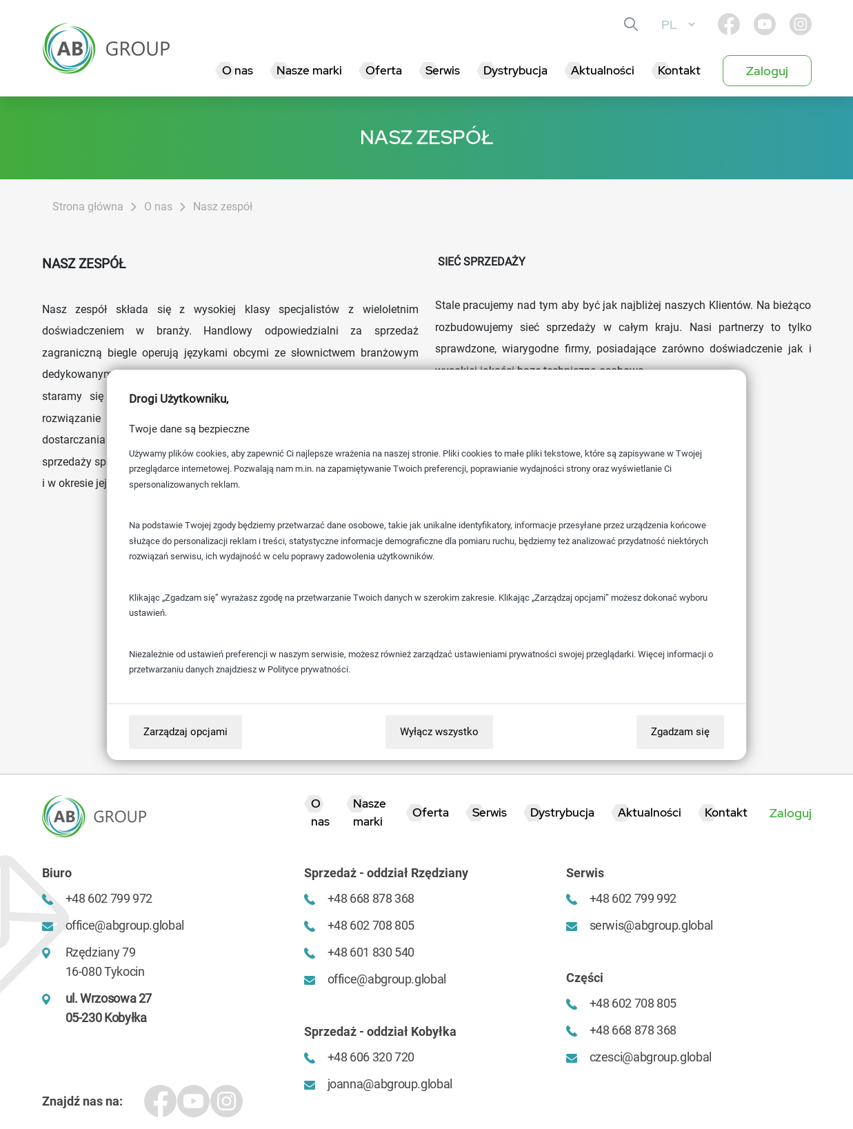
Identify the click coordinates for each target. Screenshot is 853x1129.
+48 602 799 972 (109, 898)
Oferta (383, 70)
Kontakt (679, 70)
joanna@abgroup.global (390, 1084)
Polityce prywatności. (309, 669)
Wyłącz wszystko (439, 732)
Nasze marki (309, 70)
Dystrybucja (515, 70)
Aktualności (602, 70)
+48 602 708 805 (371, 925)
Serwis (442, 70)
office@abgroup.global (125, 925)
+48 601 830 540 (371, 952)
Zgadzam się (680, 732)
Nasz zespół (222, 206)
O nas (237, 70)
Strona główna (87, 206)
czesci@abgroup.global (651, 1057)
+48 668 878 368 (371, 898)
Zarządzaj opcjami (185, 732)
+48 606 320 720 (371, 1057)
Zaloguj (767, 71)
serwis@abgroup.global (651, 925)
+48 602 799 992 (633, 898)
